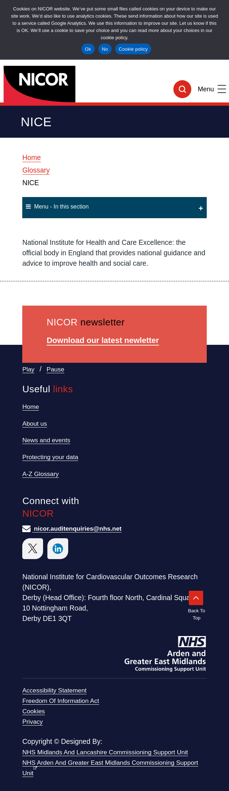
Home (31, 157)
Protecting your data (50, 457)
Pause (55, 369)
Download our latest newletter (103, 340)
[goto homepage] (114, 82)
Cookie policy (133, 49)
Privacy (32, 721)
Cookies (33, 711)
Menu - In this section (57, 207)
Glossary (36, 170)
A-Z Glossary (40, 473)
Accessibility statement (54, 690)
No (105, 49)
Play (28, 369)
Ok (88, 49)
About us (34, 423)
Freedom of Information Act (60, 700)
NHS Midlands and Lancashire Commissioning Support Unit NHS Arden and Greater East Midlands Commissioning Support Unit (110, 763)
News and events (46, 440)
